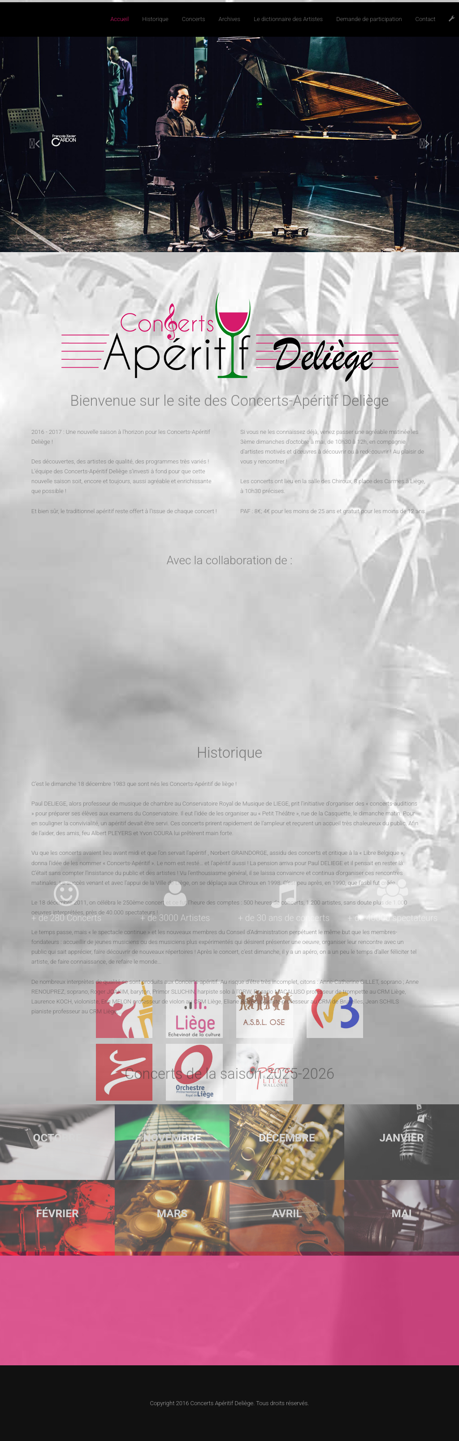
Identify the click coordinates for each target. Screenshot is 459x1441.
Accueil (119, 19)
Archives (230, 19)
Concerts (193, 19)
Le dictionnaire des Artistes (288, 19)
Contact (426, 19)
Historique (155, 19)
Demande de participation (369, 19)
